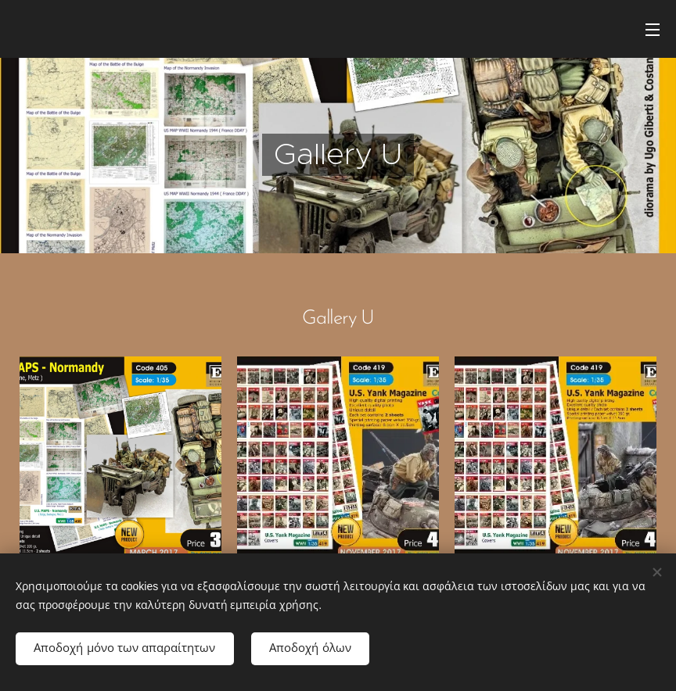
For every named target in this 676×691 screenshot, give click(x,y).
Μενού (652, 29)
